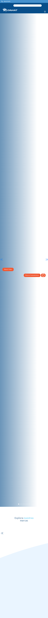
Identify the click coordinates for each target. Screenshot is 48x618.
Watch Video (8, 269)
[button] (18, 504)
